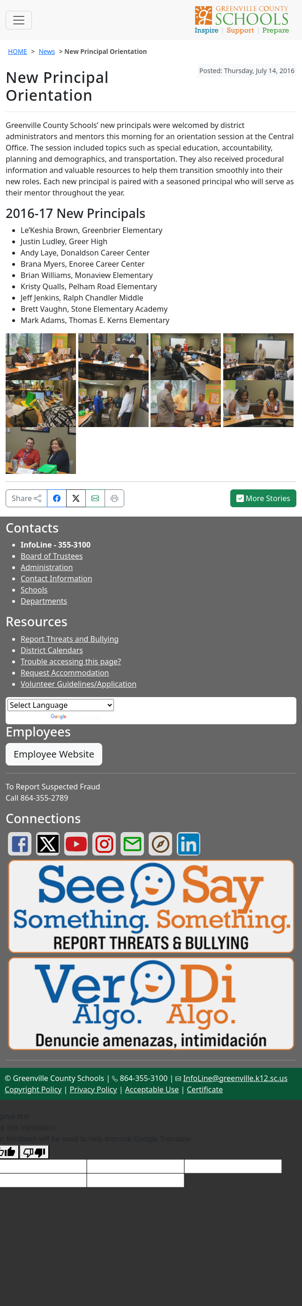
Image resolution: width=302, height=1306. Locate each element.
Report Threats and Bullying (70, 639)
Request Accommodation (65, 673)
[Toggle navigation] (19, 20)
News (46, 51)
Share (26, 498)
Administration (47, 567)
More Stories (263, 498)
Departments (44, 601)
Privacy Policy (93, 1089)
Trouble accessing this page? (71, 661)
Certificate (205, 1089)
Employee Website (54, 754)
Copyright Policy (33, 1089)
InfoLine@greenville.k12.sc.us (235, 1078)
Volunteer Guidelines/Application (78, 684)
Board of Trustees (52, 556)
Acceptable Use (152, 1089)
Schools (34, 590)
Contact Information (56, 578)
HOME (17, 51)
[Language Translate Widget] (61, 705)
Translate (75, 717)
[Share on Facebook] (57, 498)
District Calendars (52, 650)
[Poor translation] (34, 1152)
